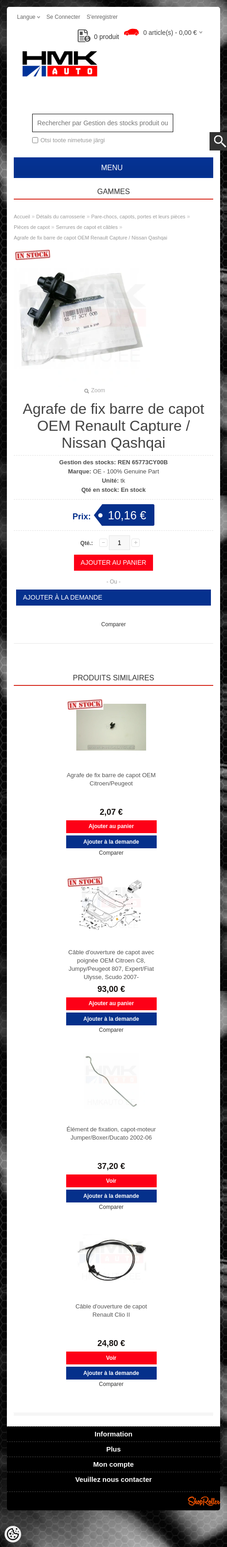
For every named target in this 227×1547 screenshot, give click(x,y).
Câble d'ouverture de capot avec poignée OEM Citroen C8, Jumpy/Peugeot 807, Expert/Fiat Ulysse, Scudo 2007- (111, 964)
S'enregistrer (102, 17)
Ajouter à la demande (62, 597)
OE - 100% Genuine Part (126, 471)
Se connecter (63, 17)
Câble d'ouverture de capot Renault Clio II (111, 1310)
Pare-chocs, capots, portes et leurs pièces (138, 216)
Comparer (113, 624)
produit (98, 36)
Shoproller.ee (204, 1501)
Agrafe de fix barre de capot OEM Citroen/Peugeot (111, 779)
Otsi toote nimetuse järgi (72, 140)
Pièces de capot (32, 227)
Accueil (22, 216)
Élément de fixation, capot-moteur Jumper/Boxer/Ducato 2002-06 (111, 1133)
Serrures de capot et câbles (87, 227)
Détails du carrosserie (60, 216)
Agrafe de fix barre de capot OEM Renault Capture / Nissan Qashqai (90, 237)
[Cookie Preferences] (13, 1534)
